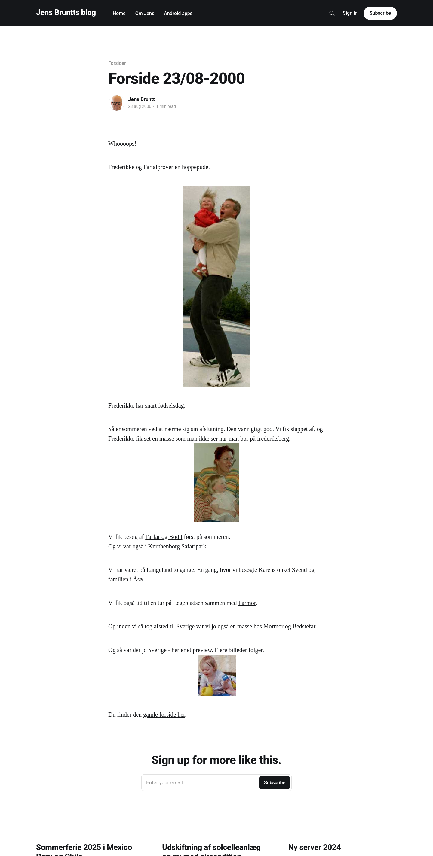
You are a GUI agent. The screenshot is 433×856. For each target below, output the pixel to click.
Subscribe (380, 13)
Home (119, 13)
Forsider (117, 63)
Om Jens (145, 13)
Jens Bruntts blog (66, 12)
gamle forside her (164, 714)
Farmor (247, 603)
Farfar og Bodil (163, 536)
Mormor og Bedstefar (289, 626)
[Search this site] (332, 13)
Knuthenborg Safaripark (177, 546)
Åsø (138, 579)
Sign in (350, 13)
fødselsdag (171, 405)
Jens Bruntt (141, 99)
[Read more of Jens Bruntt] (116, 102)
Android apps (178, 13)
